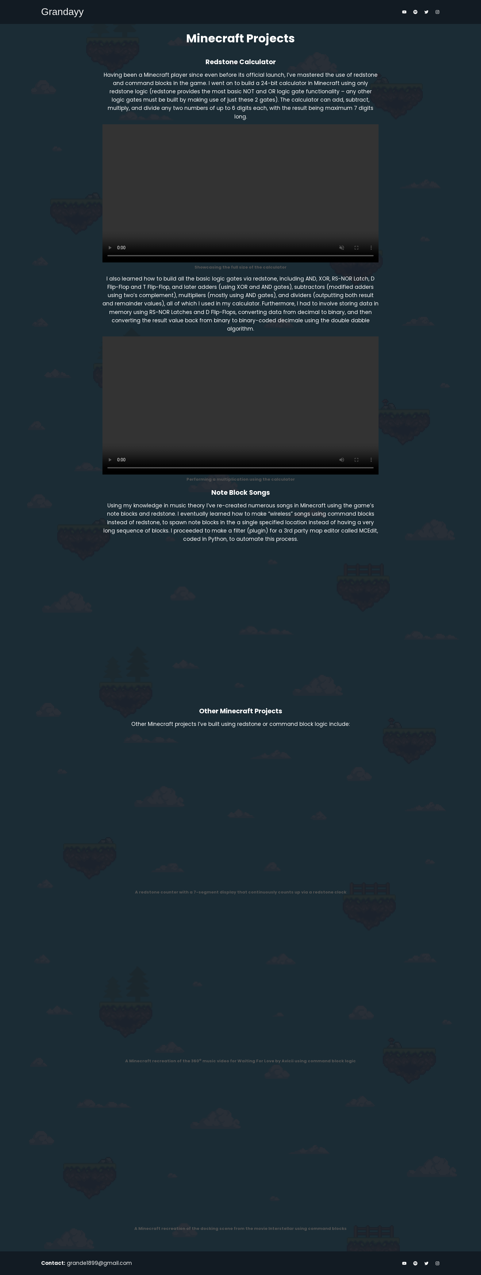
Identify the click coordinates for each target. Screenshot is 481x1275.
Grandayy (62, 11)
